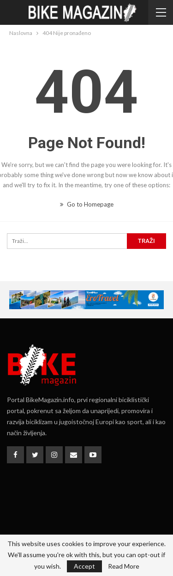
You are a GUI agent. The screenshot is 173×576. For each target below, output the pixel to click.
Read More (123, 566)
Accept (84, 566)
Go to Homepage (86, 204)
